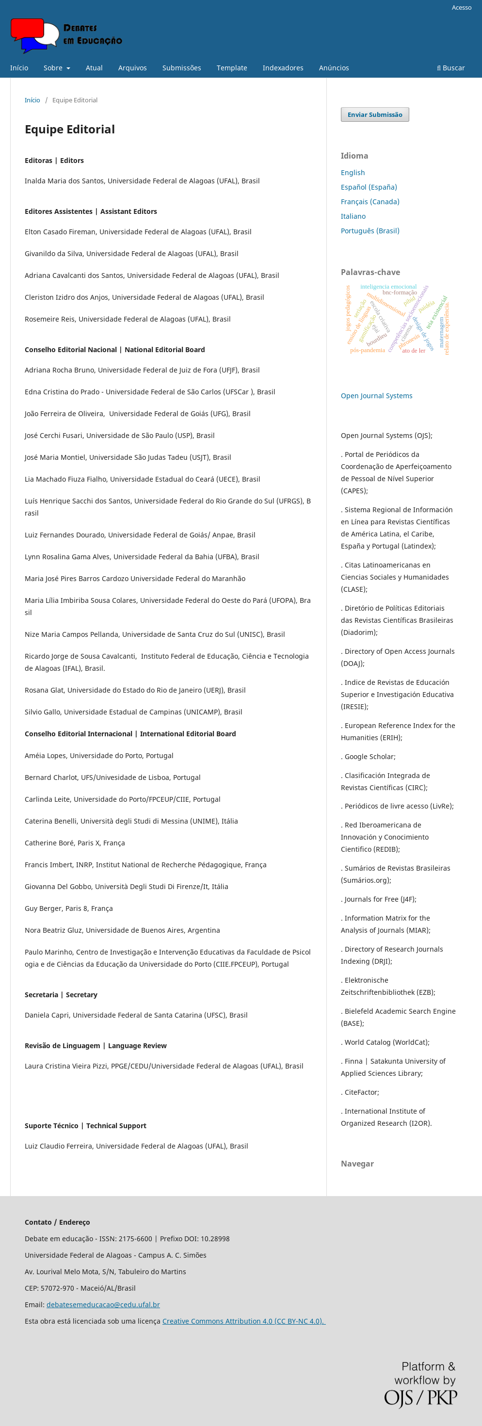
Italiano (353, 216)
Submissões (181, 67)
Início (19, 67)
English (353, 172)
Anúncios (334, 67)
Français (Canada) (370, 201)
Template (232, 67)
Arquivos (132, 67)
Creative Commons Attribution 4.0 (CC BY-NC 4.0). (244, 1321)
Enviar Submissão (375, 114)
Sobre (54, 67)
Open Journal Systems (377, 395)
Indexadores (283, 67)
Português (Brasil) (370, 230)
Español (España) (369, 187)
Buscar (451, 67)
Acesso (462, 7)
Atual (94, 67)
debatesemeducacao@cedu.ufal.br (103, 1304)
